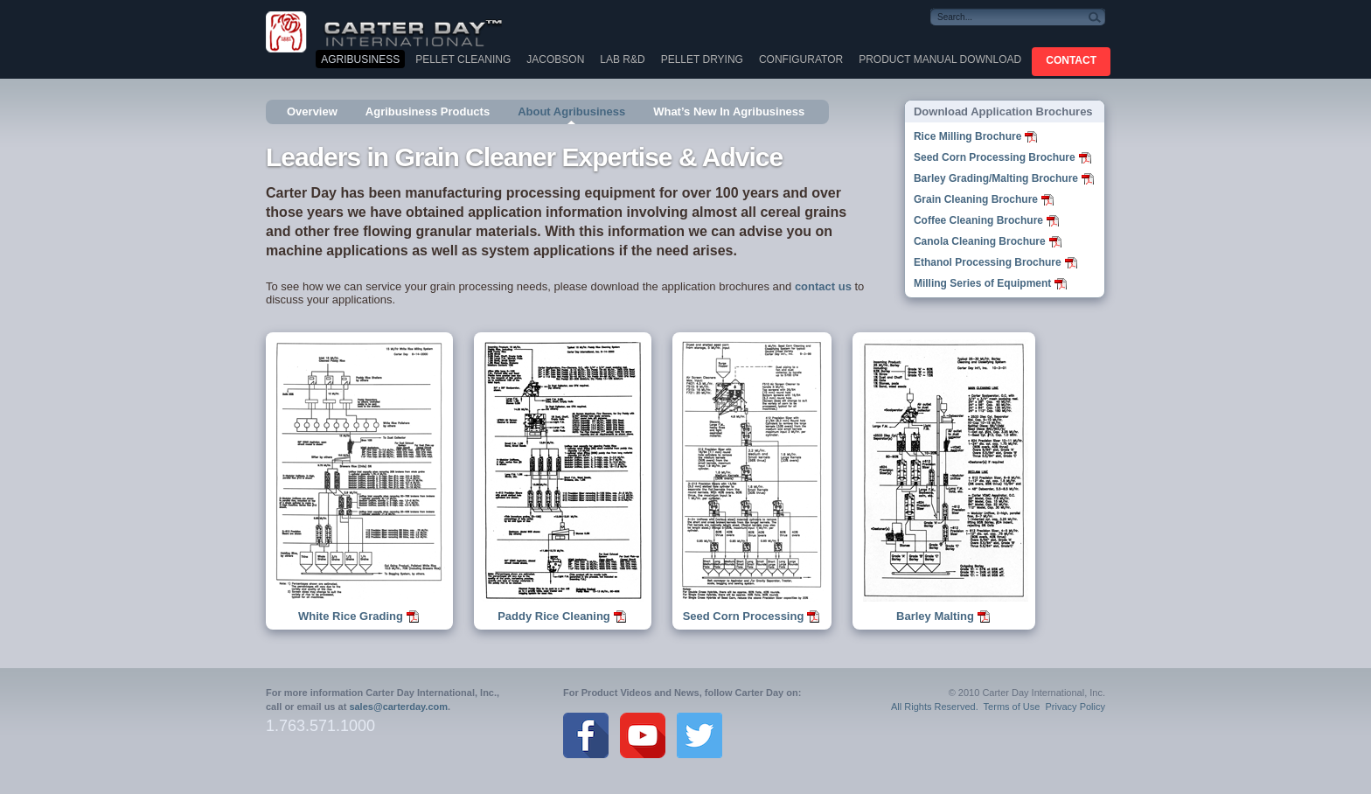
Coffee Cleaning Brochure (978, 220)
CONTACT (1071, 60)
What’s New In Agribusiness (728, 111)
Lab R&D (622, 59)
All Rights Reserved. (934, 706)
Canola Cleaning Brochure (980, 241)
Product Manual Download (940, 59)
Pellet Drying (702, 59)
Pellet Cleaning (463, 59)
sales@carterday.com (398, 706)
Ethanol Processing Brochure (987, 262)
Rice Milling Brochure (967, 136)
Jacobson (555, 59)
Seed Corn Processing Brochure (994, 157)
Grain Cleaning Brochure (976, 199)
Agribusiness (360, 59)
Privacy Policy (1075, 706)
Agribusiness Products (427, 111)
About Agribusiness (571, 111)
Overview (312, 111)
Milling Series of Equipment (982, 283)
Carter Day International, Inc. (397, 31)
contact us (823, 286)
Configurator (801, 59)
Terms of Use (1012, 706)
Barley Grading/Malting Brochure (996, 178)
